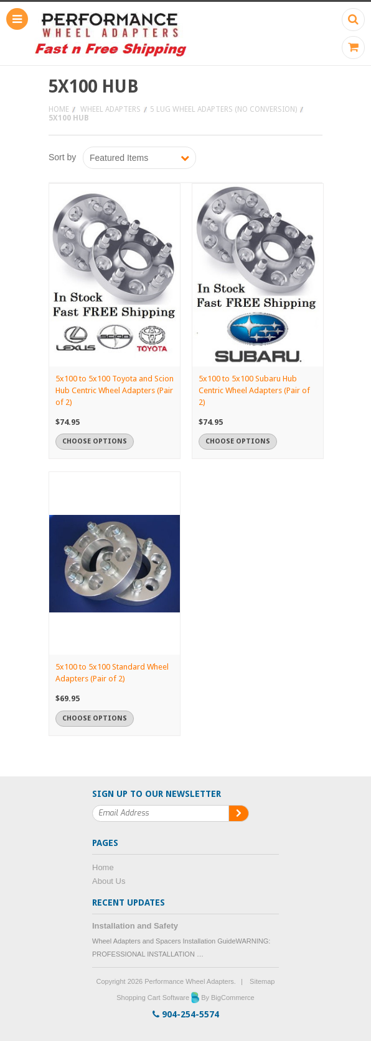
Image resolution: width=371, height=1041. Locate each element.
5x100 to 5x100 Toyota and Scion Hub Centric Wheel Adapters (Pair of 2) (114, 390)
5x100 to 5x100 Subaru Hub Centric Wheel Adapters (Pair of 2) (254, 390)
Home (59, 109)
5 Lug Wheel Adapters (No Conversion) (223, 109)
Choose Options (94, 441)
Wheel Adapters (110, 109)
